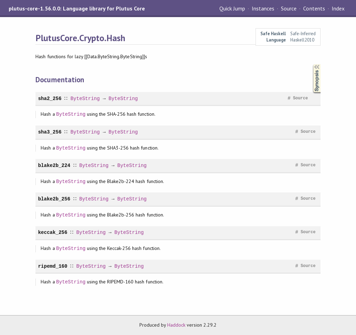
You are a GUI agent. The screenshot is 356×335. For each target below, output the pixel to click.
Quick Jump (232, 8)
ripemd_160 (52, 266)
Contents (314, 8)
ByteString (84, 98)
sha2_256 (49, 98)
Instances (263, 8)
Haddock (176, 325)
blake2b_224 (54, 165)
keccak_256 (52, 232)
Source (289, 8)
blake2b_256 (54, 199)
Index (338, 8)
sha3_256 (49, 132)
